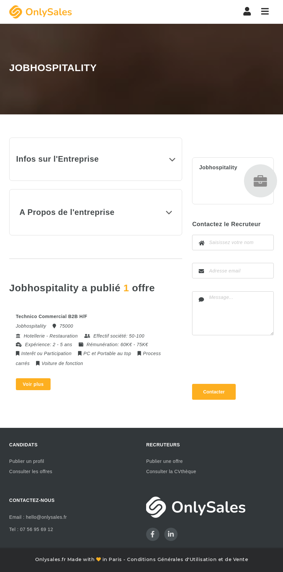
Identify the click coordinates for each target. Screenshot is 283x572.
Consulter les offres (30, 471)
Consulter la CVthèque (171, 471)
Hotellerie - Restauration (51, 336)
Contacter (213, 391)
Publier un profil (26, 461)
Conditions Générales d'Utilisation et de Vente (187, 559)
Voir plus (33, 384)
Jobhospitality (218, 167)
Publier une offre (164, 461)
